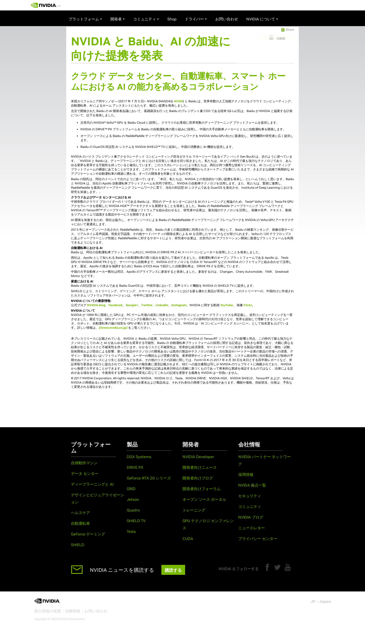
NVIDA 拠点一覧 (252, 485)
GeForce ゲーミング (88, 534)
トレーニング (193, 510)
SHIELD (77, 544)
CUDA (187, 538)
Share (290, 30)
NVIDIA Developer (198, 456)
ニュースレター (251, 527)
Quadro (133, 510)
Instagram (179, 305)
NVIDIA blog (96, 305)
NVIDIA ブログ (250, 517)
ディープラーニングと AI (92, 484)
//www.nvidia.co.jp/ (113, 328)
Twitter (146, 305)
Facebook (115, 305)
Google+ (132, 305)
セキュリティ (249, 495)
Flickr (247, 305)
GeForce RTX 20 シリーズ (149, 478)
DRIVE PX (135, 467)
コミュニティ (249, 506)
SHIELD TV (136, 520)
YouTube (226, 305)
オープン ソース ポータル (204, 499)
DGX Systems (139, 456)
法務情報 (72, 611)
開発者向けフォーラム (201, 488)
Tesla (131, 531)
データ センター (84, 473)
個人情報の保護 (47, 611)
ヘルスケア (80, 512)
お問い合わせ (95, 611)
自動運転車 (80, 523)
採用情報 (245, 474)
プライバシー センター (257, 538)
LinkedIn (161, 305)
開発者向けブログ (197, 478)
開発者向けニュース (199, 467)
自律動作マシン (84, 462)
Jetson (133, 499)
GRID (131, 488)
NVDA (178, 101)
